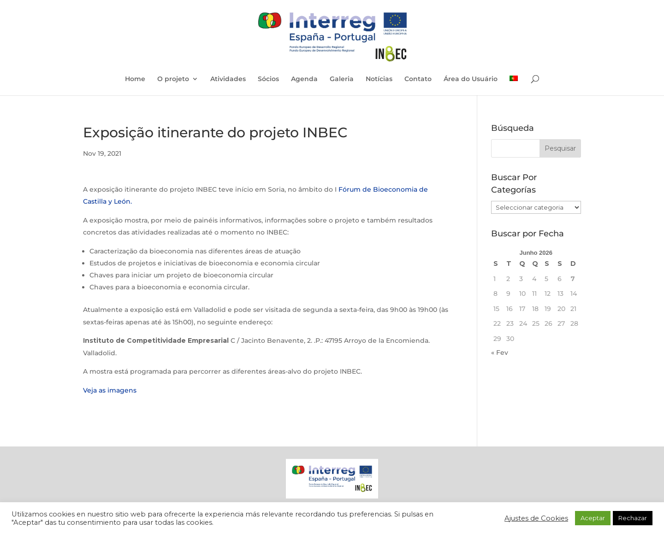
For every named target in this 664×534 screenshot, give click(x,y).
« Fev (499, 352)
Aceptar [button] (593, 518)
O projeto (173, 79)
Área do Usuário (471, 79)
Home (135, 79)
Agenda (304, 79)
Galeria (342, 79)
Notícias (379, 79)
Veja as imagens (109, 390)
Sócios (268, 79)
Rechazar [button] (632, 518)
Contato (418, 79)
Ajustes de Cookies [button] (536, 518)
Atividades (228, 79)
